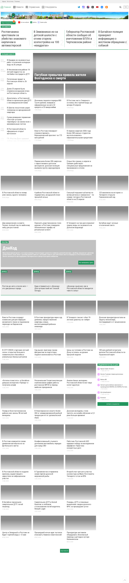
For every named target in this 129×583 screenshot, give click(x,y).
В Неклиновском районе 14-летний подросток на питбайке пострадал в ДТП (18, 72)
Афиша (4, 1)
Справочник (33, 7)
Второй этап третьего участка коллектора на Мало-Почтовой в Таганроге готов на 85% (80, 474)
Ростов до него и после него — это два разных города (15, 287)
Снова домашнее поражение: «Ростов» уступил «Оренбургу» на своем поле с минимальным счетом (19, 120)
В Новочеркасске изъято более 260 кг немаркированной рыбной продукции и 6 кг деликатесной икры (48, 414)
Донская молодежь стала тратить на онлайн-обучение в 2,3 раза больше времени (81, 413)
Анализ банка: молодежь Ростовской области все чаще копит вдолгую (79, 382)
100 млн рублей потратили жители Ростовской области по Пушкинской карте (112, 352)
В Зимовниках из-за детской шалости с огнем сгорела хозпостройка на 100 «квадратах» (46, 38)
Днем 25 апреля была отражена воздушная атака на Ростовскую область (18, 91)
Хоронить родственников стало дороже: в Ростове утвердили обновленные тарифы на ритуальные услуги (47, 226)
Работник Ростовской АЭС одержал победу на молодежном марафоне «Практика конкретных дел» (80, 444)
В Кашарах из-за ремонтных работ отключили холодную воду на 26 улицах (18, 62)
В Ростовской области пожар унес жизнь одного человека (14, 193)
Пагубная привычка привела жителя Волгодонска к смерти (60, 76)
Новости (18, 7)
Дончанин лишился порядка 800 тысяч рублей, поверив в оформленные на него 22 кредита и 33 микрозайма (47, 103)
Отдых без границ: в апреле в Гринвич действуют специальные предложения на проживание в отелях (79, 164)
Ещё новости (64, 550)
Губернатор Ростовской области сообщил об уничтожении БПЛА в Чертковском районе (80, 37)
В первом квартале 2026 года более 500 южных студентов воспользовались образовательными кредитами (79, 134)
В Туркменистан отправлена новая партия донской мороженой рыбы (46, 474)
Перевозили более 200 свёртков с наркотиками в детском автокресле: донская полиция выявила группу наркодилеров (47, 164)
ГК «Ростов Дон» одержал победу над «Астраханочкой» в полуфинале (19, 140)
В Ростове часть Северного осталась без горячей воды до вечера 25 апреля (79, 102)
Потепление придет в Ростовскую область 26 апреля (17, 81)
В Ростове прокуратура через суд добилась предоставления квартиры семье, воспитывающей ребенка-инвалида (48, 322)
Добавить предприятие (112, 404)
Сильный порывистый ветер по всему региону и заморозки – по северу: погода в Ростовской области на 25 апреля (80, 195)
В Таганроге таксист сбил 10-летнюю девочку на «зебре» (79, 318)
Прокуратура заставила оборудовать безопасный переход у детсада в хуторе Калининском (78, 535)
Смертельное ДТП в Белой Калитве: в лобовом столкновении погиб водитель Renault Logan (47, 505)
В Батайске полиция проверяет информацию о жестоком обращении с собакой (112, 38)
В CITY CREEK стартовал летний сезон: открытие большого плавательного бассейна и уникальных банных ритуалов (15, 353)
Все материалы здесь (86, 262)
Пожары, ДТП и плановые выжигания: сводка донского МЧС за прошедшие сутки (79, 504)
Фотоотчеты (10, 1)
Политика (17, 1)
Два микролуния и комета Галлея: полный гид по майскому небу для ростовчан (16, 225)
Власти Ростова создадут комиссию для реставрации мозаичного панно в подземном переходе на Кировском (15, 320)
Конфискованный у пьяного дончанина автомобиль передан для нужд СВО (47, 443)
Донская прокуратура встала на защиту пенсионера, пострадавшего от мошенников (112, 319)
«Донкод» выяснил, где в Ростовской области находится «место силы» (80, 288)
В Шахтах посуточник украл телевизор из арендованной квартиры (18, 110)
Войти (126, 7)
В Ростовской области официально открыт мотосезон (16, 131)
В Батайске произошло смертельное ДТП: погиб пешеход (12, 504)
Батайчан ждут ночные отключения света (108, 224)
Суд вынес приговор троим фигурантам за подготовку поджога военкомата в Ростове (47, 352)
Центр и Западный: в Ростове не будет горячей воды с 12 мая (15, 533)
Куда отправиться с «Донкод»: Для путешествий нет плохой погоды (47, 288)
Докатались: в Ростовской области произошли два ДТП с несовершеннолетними (19, 100)
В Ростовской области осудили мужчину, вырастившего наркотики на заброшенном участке (15, 475)
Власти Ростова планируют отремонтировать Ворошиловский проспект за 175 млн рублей (48, 134)
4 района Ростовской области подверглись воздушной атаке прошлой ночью (47, 194)
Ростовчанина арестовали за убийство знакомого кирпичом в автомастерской (13, 38)
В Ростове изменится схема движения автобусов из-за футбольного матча (14, 443)
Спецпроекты (49, 7)
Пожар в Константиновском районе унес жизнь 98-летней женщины (14, 413)
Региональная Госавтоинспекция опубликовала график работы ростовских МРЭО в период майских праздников (48, 383)
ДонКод (10, 248)
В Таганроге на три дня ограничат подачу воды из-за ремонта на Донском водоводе (80, 225)
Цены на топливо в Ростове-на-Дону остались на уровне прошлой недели (80, 352)
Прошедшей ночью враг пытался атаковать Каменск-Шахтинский (48, 533)
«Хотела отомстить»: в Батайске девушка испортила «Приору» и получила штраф (15, 382)
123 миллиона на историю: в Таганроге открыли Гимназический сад (110, 194)
